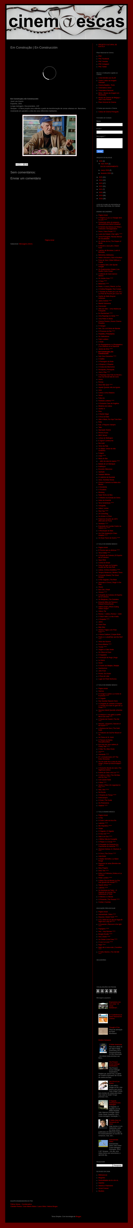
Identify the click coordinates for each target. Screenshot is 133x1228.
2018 (101, 199)
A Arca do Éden (103, 417)
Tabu (100, 427)
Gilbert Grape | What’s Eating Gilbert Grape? (108, 607)
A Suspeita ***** (103, 619)
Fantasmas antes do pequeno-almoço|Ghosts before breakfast (109, 223)
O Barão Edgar (103, 414)
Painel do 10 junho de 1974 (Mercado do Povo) (107, 520)
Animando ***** (103, 754)
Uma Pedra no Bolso (105, 319)
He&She (101, 1183)
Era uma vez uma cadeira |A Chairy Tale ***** (108, 745)
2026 (101, 161)
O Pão (100, 818)
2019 (101, 195)
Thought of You (114, 1027)
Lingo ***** (102, 456)
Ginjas (100, 828)
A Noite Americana (115, 1044)
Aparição (101, 472)
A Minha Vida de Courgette (107, 839)
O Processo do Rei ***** (106, 331)
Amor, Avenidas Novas (106, 480)
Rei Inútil (101, 443)
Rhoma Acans (103, 433)
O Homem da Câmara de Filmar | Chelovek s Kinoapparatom (110, 228)
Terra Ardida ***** (104, 553)
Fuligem (101, 453)
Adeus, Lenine (103, 508)
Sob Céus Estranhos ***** (107, 356)
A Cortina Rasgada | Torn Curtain (109, 289)
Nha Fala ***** (103, 511)
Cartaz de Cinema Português (108, 112)
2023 (101, 183)
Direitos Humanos (104, 1040)
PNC (100, 56)
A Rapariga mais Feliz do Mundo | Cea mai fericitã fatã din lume (110, 376)
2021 (101, 189)
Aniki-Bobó (102, 856)
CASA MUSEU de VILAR (107, 78)
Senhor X (101, 409)
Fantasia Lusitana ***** (106, 401)
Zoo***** (101, 752)
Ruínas (100, 382)
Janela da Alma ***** (105, 349)
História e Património (105, 1186)
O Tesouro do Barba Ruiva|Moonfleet (105, 741)
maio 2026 (104, 164)
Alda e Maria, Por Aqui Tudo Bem (110, 419)
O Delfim (101, 359)
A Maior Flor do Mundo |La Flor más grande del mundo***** (109, 881)
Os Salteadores (103, 336)
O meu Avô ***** (104, 834)
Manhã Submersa (104, 303)
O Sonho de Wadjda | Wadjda (108, 666)
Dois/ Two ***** (103, 871)
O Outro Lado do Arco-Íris (107, 820)
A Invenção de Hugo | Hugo (108, 657)
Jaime (100, 622)
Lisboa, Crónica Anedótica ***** (109, 570)
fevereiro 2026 (106, 173)
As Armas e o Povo (105, 516)
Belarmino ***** (103, 284)
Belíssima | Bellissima (106, 255)
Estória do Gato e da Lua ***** (108, 772)
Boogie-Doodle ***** (105, 934)
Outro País (102, 624)
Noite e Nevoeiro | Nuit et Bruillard (110, 258)
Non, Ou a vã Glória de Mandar (109, 328)
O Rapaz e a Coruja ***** (107, 842)
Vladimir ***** (103, 806)
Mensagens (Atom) (25, 244)
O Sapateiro (102, 655)
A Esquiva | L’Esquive (105, 364)
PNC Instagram (103, 64)
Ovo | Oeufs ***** (104, 937)
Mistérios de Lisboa (105, 406)
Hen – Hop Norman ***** (106, 931)
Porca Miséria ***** (104, 644)
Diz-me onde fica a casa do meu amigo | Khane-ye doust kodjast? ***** (109, 763)
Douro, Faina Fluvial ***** (107, 231)
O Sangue (101, 326)
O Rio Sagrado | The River (107, 580)
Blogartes (101, 1178)
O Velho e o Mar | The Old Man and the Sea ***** (109, 776)
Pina (100, 411)
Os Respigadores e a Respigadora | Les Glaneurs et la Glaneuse (110, 345)
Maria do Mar (103, 458)
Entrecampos (103, 798)
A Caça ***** (102, 281)
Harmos (101, 691)
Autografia (102, 506)
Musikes (101, 1191)
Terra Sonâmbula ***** (106, 503)
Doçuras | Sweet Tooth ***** (108, 917)
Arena (100, 379)
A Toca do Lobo (103, 676)
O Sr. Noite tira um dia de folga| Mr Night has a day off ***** (110, 920)
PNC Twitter (102, 67)
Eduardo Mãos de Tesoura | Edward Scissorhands (108, 603)
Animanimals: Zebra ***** (107, 914)
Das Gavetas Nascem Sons (108, 701)
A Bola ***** (102, 782)
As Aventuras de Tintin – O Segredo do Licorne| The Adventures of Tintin (107, 892)
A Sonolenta (102, 487)
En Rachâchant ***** (105, 313)
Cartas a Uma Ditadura (106, 393)
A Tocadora (102, 490)
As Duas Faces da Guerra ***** (109, 538)
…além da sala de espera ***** (109, 461)
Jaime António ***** (105, 301)
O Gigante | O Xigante (106, 831)
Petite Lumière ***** (105, 878)
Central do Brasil (104, 563)
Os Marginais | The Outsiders (108, 599)
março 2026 (105, 170)
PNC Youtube (103, 61)
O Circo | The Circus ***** (107, 853)
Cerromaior (102, 306)
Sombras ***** (103, 523)
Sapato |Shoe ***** (104, 885)
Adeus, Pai (102, 611)
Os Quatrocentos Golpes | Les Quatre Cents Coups (108, 270)
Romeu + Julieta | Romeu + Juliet (110, 614)
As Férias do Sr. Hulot (106, 737)
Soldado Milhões (104, 474)
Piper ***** (102, 945)
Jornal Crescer (103, 1188)
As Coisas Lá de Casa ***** (107, 939)
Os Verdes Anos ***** (105, 278)
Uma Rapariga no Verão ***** (108, 316)
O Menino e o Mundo (105, 897)
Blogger (78, 1216)
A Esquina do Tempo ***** (107, 795)
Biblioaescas (102, 1175)
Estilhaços (102, 466)
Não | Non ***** (103, 790)
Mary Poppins (103, 868)
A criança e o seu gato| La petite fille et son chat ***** (109, 715)
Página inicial (49, 240)
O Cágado (102, 698)
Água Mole (102, 560)
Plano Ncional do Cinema (107, 102)
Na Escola (102, 792)
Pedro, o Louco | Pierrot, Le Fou (109, 286)
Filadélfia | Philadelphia (106, 334)
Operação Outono (104, 430)
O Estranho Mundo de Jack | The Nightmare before (109, 769)
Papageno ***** (103, 929)
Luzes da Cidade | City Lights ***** (110, 234)
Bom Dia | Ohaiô (104, 590)
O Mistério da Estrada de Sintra (109, 498)
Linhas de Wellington (105, 438)
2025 (101, 177)
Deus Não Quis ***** (105, 385)
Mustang (101, 492)
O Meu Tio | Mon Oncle (106, 749)
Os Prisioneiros (103, 803)
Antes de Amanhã (104, 500)
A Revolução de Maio (105, 531)
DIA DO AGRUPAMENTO (109, 166)
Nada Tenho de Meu (105, 495)
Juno (100, 390)
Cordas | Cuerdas (104, 902)
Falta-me (101, 398)
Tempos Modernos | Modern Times (110, 572)
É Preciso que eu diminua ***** (109, 550)
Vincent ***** (102, 592)
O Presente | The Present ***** (109, 899)
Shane (100, 587)
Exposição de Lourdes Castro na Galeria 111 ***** (109, 527)
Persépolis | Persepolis (106, 370)
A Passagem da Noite (105, 361)
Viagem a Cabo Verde (106, 649)
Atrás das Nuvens (104, 642)
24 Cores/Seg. (103, 514)
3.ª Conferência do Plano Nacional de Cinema (115, 1016)
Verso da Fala (103, 446)
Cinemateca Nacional (105, 90)
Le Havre (101, 660)
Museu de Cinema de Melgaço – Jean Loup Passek (109, 98)
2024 (101, 180)
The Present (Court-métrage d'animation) (114, 1064)
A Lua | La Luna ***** (105, 942)
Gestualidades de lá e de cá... (108, 1180)
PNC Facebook (103, 59)
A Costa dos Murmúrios (106, 367)
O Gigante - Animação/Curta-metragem (115, 1103)
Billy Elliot (101, 627)
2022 (101, 186)
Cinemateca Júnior (104, 88)
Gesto (100, 663)
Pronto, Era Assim (104, 674)
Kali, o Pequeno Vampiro (107, 425)
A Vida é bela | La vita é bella (108, 616)
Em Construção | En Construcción (105, 352)
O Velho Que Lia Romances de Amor (115, 1122)
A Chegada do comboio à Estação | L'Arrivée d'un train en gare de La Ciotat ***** (110, 705)
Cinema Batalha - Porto (106, 85)
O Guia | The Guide (105, 800)
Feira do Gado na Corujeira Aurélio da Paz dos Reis (107, 566)
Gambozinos (102, 668)
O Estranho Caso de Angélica (108, 403)
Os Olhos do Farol (104, 652)
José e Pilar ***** (104, 372)
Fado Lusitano (103, 339)
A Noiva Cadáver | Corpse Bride (109, 634)
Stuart (100, 395)
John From (102, 671)
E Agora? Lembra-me (105, 441)
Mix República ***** (105, 826)
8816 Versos (102, 435)
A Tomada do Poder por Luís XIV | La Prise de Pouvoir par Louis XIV (110, 292)
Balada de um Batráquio (106, 464)
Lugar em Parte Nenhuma (107, 679)
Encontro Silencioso (105, 469)
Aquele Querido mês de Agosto (109, 387)
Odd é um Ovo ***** (105, 836)
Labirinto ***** (103, 823)
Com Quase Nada (104, 780)
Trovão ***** (102, 647)
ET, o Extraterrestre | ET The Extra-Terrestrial (108, 758)
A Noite (101, 342)
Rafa (100, 422)
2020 (101, 192)
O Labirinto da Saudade (106, 477)
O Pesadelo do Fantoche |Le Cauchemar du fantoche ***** (108, 845)
